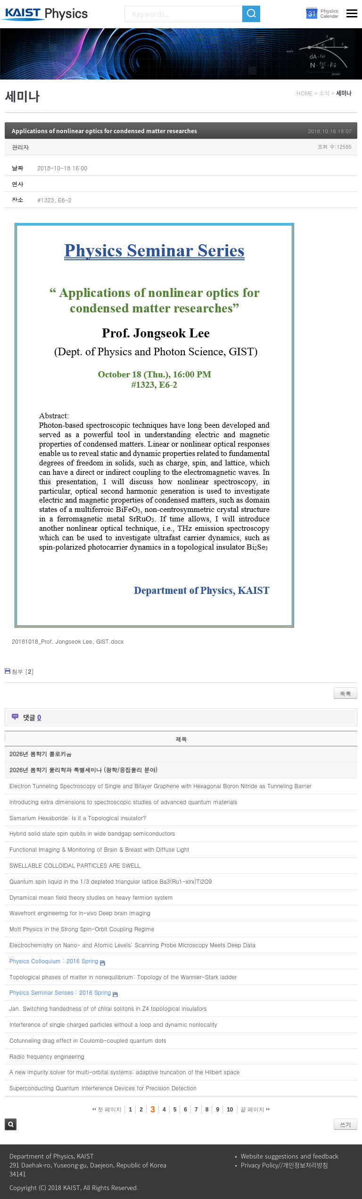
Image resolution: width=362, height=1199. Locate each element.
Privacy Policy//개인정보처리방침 (284, 1164)
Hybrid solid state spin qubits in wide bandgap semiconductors (92, 833)
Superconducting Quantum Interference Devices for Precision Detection (103, 1088)
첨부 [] (23, 671)
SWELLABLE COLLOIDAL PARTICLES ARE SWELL (74, 865)
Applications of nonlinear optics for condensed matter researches (104, 131)
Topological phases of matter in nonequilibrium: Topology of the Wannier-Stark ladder (123, 977)
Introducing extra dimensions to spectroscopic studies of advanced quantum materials (123, 802)
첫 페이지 (107, 1109)
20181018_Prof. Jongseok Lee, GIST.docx (67, 641)
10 (230, 1109)
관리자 (20, 147)
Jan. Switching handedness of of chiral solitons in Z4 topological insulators (108, 1008)
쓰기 (345, 1124)
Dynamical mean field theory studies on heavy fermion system (91, 897)
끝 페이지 (255, 1109)
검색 (10, 1124)
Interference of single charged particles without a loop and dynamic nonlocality (113, 1024)
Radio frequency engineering (46, 1056)
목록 (345, 693)
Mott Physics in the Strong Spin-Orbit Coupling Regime (81, 929)
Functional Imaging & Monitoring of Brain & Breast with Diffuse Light (99, 849)
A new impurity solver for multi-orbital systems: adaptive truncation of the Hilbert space (124, 1072)
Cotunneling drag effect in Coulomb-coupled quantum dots (87, 1040)
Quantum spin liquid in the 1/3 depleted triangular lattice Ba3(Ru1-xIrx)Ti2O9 (110, 881)
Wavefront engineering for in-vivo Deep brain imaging (79, 913)
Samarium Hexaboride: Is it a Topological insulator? (77, 818)
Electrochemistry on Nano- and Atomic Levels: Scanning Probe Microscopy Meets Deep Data (132, 945)
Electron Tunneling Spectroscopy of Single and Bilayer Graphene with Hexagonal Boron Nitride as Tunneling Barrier (160, 786)
